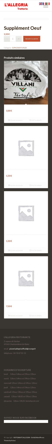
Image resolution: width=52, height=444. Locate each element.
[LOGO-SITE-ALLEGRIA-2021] (21, 5)
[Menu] (44, 5)
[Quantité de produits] (13, 39)
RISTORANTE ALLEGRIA (22, 437)
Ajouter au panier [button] (15, 120)
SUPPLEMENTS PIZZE (19, 48)
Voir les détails (36, 120)
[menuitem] (44, 5)
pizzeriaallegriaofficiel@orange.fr (22, 349)
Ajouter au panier (31, 39)
